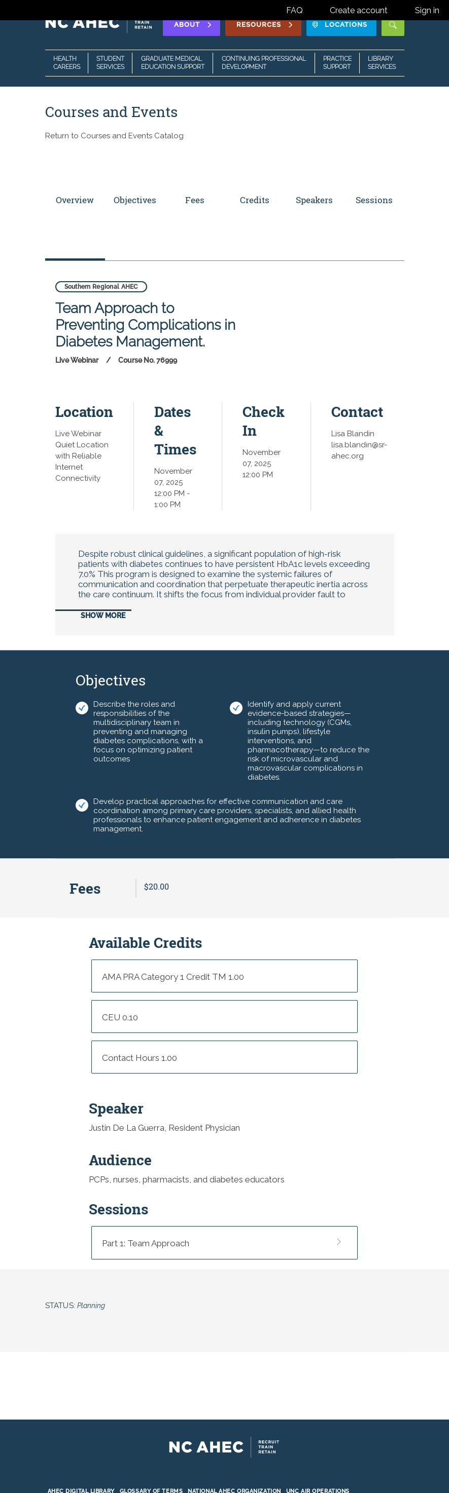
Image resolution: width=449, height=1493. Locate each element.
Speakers (314, 200)
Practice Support (337, 62)
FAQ (294, 10)
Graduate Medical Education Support (172, 62)
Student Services (110, 62)
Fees (194, 200)
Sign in (427, 10)
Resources (265, 24)
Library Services (382, 62)
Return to (114, 135)
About (193, 24)
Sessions (374, 200)
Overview (75, 200)
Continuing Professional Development (264, 62)
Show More (103, 615)
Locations (339, 24)
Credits (254, 200)
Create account (359, 10)
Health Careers (66, 62)
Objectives (135, 200)
